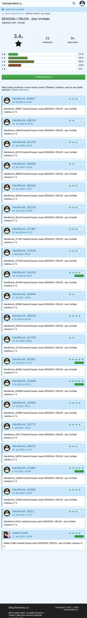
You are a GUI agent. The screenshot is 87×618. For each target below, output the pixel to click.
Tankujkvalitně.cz (12, 3)
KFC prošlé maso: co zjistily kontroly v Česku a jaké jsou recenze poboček (26, 614)
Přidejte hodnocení (19, 90)
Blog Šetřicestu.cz (19, 607)
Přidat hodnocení (43, 77)
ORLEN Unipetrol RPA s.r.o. (15, 14)
